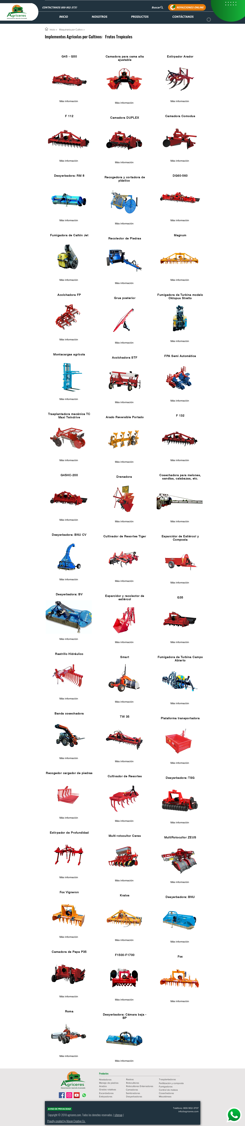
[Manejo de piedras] (110, 1082)
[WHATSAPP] (234, 1115)
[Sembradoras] (139, 1093)
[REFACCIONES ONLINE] (187, 7)
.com (78, 1115)
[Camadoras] (139, 1089)
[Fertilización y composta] (172, 1083)
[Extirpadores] (110, 1096)
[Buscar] (158, 7)
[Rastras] (137, 1079)
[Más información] (68, 101)
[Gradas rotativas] (110, 1089)
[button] (110, 1073)
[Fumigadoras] (172, 1086)
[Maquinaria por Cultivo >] (72, 29)
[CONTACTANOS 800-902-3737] (60, 7)
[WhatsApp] (84, 1095)
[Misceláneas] (172, 1096)
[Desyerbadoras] (139, 1096)
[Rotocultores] (137, 1082)
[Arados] (110, 1086)
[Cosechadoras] (172, 1093)
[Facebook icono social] (62, 1095)
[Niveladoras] (110, 1079)
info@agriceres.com (188, 1111)
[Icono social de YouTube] (77, 1095)
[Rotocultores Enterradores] (140, 1086)
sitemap (118, 1115)
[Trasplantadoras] (172, 1079)
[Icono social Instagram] (69, 1095)
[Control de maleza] (172, 1089)
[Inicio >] (54, 29)
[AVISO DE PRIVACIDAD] (59, 1109)
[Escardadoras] (110, 1093)
